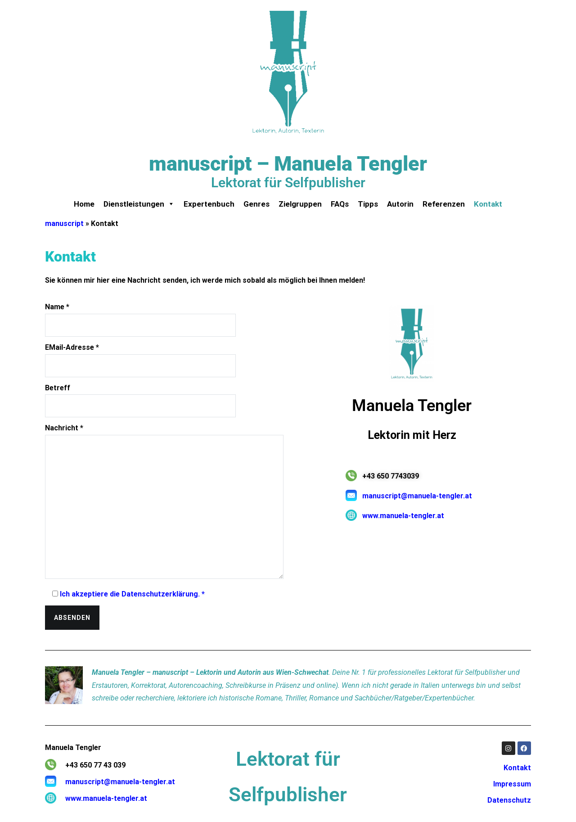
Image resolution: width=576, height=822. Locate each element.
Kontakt (488, 203)
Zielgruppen (300, 203)
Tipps (368, 203)
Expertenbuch (209, 203)
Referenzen (444, 203)
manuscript (64, 223)
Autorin (400, 203)
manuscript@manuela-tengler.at (417, 496)
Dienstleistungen (139, 204)
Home (84, 203)
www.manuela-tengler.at (403, 515)
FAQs (340, 203)
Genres (256, 203)
